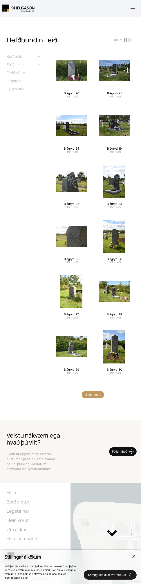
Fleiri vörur (18, 520)
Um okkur (17, 529)
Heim (12, 493)
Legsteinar (18, 511)
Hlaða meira (93, 394)
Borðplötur (18, 502)
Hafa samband (22, 539)
